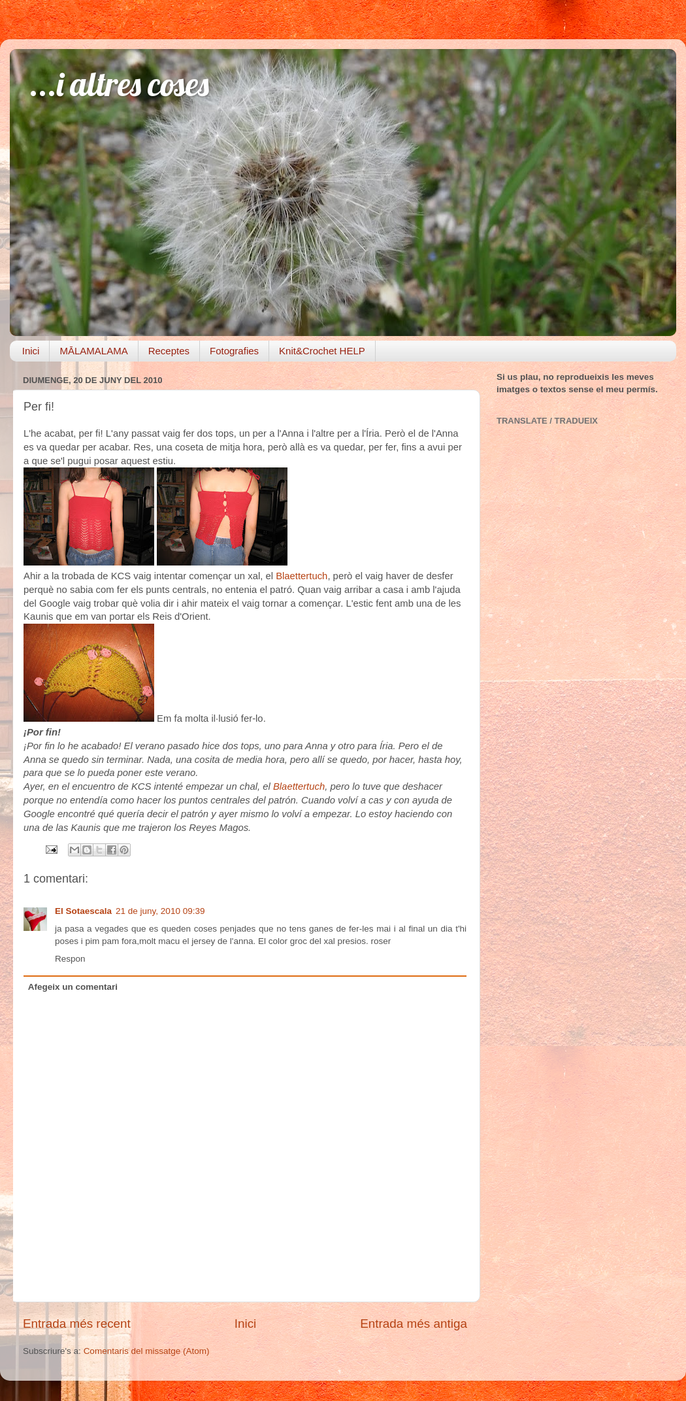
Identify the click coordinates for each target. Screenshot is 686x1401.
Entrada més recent (77, 1323)
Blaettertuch (301, 576)
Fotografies (234, 350)
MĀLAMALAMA (93, 350)
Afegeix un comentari (73, 987)
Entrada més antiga (413, 1323)
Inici (31, 350)
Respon (70, 959)
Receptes (168, 350)
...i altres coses (119, 84)
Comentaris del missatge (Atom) (147, 1351)
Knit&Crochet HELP (322, 350)
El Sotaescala (83, 911)
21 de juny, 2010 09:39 (160, 911)
